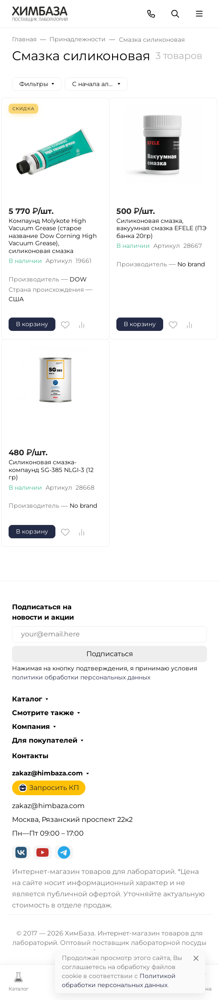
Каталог (27, 699)
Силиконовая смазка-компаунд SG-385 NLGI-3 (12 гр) (51, 470)
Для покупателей (44, 740)
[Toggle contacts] (151, 14)
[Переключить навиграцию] (199, 14)
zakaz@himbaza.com (47, 773)
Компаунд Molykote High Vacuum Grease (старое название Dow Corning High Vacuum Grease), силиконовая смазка (53, 236)
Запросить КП (48, 788)
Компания (31, 726)
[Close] (196, 958)
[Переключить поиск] (175, 14)
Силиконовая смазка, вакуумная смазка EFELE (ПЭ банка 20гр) (161, 228)
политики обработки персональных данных (81, 677)
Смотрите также (43, 713)
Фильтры (33, 84)
